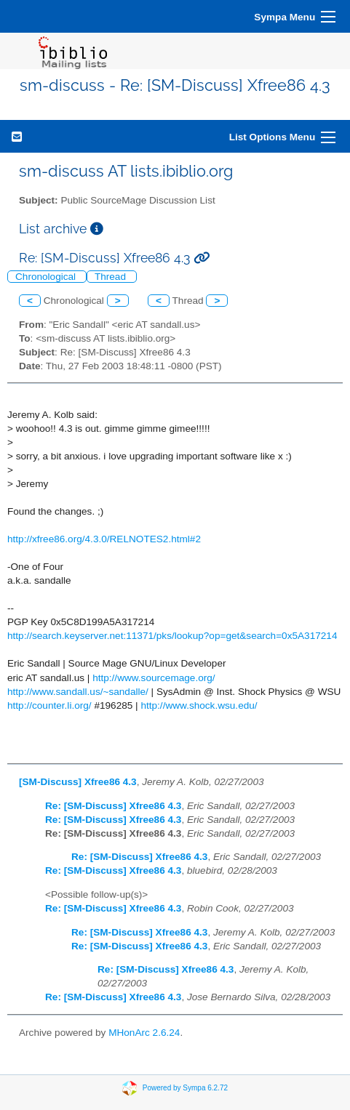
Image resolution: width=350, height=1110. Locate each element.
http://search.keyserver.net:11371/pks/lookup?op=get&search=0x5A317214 (172, 635)
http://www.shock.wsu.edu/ (198, 705)
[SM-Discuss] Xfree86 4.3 (78, 781)
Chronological (47, 276)
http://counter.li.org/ (49, 705)
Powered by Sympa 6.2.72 (185, 1087)
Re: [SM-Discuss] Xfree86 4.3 (113, 805)
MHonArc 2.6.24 (144, 1032)
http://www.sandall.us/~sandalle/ (77, 691)
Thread (112, 276)
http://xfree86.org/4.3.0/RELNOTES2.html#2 (104, 539)
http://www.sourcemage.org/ (153, 677)
